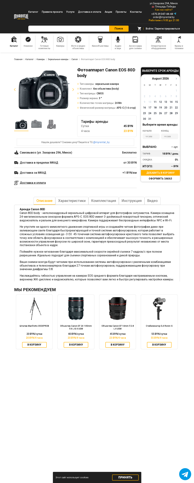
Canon (74, 59)
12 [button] (160, 102)
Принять (125, 477)
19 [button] (160, 107)
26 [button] (160, 113)
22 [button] (176, 107)
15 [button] (176, 102)
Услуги (70, 11)
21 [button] (171, 107)
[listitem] (44, 89)
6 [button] (165, 96)
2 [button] (144, 96)
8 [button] (176, 96)
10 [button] (149, 102)
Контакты (136, 11)
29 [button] (176, 113)
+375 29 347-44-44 (162, 14)
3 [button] (149, 96)
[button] (14, 89)
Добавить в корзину (160, 172)
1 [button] (176, 90)
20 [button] (165, 107)
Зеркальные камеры (58, 59)
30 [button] (144, 118)
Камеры (41, 59)
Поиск (119, 28)
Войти (149, 28)
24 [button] (149, 113)
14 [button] (171, 102)
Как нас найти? (164, 9)
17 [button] (149, 107)
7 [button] (171, 96)
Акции (108, 11)
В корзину (34, 344)
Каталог (33, 11)
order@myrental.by (164, 17)
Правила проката (52, 11)
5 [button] (160, 96)
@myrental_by (101, 142)
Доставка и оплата (89, 11)
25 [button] (155, 113)
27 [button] (165, 113)
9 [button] (144, 102)
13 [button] (165, 102)
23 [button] (144, 113)
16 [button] (144, 107)
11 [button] (155, 102)
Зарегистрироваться (167, 28)
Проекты (121, 11)
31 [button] (149, 118)
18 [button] (155, 107)
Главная (18, 59)
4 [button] (155, 96)
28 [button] (171, 113)
